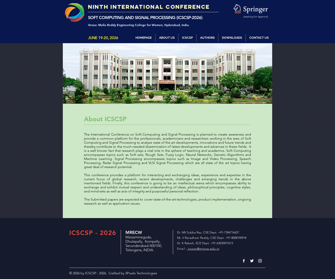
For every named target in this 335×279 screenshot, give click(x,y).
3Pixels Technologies (141, 273)
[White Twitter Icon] (252, 260)
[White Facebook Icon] (243, 260)
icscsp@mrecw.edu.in (203, 249)
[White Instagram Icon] (260, 260)
